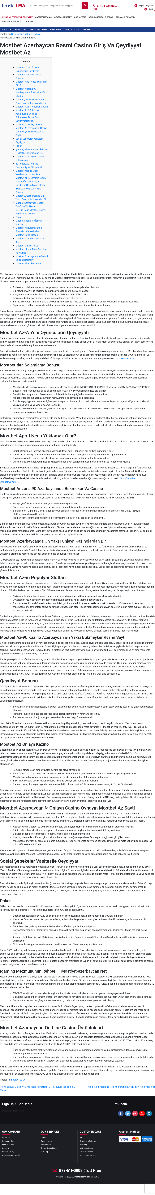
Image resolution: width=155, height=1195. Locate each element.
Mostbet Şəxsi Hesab (27, 235)
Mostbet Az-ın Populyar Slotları (32, 106)
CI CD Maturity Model (11, 1155)
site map (44, 1152)
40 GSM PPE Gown (38, 30)
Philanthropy (46, 1145)
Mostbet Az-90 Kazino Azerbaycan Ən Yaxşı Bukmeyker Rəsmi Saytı (28, 114)
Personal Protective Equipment (17, 17)
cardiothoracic (43, 17)
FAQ (81, 1137)
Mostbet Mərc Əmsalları (28, 263)
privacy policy (8, 1152)
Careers (5, 1148)
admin (37, 34)
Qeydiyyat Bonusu (25, 121)
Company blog (8, 1141)
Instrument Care (87, 1148)
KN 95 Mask (55, 30)
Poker (19, 145)
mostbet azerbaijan (125, 358)
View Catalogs (72, 30)
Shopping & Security (88, 1155)
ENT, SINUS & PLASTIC (12, 21)
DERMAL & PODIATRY (125, 17)
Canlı (18, 217)
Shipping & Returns (88, 1141)
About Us (6, 30)
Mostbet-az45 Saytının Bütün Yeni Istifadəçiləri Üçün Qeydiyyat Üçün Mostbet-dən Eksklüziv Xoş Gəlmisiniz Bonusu (31, 185)
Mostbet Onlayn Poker (27, 245)
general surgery (63, 17)
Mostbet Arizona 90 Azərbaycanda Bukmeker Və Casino (30, 92)
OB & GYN (29, 21)
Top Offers (20, 30)
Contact (87, 30)
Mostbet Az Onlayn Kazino (29, 124)
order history (46, 1141)
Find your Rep (8, 1145)
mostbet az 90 (18, 1079)
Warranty (83, 1145)
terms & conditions (49, 1148)
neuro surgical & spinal (101, 17)
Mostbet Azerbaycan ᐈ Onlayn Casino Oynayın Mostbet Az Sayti (31, 132)
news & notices (86, 1152)
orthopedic (80, 17)
